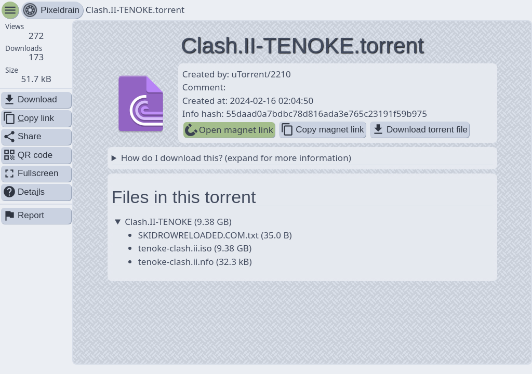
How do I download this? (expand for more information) (236, 158)
